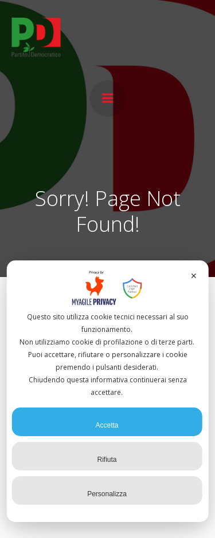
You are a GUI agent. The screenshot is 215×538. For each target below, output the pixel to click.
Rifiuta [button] (106, 456)
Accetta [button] (106, 421)
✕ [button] (193, 275)
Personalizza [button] (107, 490)
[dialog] (107, 391)
